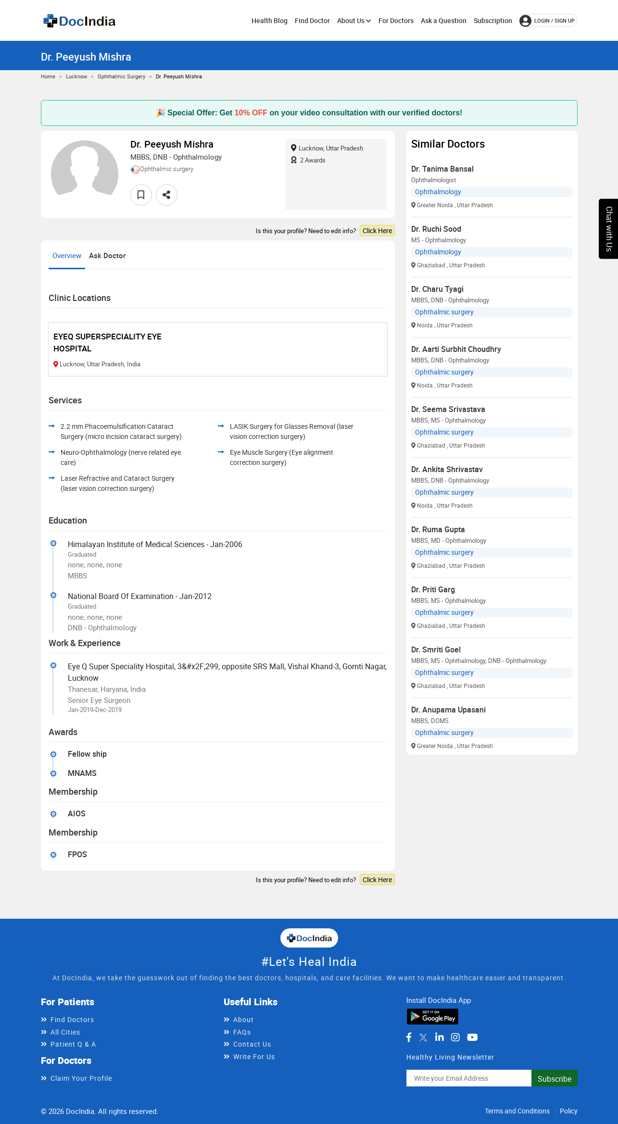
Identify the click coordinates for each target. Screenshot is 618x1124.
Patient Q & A (73, 1044)
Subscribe (554, 1079)
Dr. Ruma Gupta (438, 529)
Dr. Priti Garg (433, 589)
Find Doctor (312, 20)
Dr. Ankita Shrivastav (447, 469)
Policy (569, 1110)
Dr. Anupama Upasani (448, 709)
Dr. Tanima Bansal (442, 168)
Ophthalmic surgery (121, 76)
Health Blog (270, 20)
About (243, 1019)
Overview (66, 255)
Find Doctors (72, 1019)
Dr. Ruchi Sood (436, 229)
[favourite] (141, 195)
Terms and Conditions (517, 1110)
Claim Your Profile (81, 1078)
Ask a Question (444, 20)
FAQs (242, 1032)
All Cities (65, 1032)
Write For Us (254, 1056)
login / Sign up (547, 20)
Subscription (493, 20)
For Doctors (396, 20)
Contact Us (252, 1044)
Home (48, 76)
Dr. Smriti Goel (436, 649)
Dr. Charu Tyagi (437, 289)
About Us (354, 20)
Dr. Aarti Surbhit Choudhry (456, 349)
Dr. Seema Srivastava (448, 409)
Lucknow (76, 76)
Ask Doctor (107, 255)
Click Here (377, 230)
